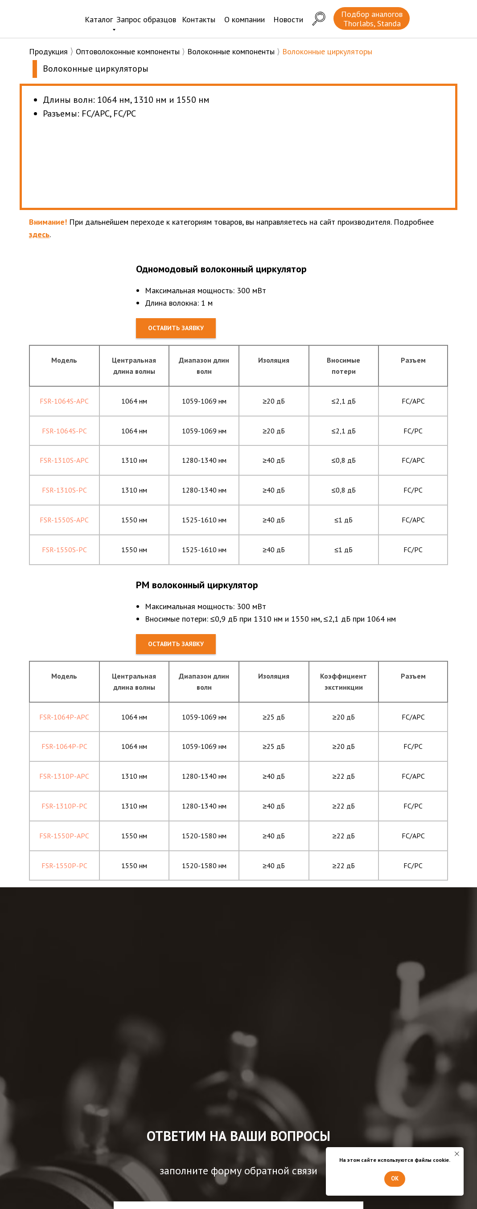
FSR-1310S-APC (64, 460)
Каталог (99, 19)
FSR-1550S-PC (64, 549)
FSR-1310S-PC (64, 489)
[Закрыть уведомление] (456, 1153)
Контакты (198, 19)
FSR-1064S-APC (64, 400)
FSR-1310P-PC (64, 805)
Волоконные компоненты (231, 51)
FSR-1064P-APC (64, 716)
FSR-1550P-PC (64, 865)
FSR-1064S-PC (64, 430)
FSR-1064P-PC (64, 746)
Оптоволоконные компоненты (128, 51)
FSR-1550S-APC (64, 519)
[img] (51, 17)
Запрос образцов (146, 19)
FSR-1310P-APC (64, 776)
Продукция (48, 51)
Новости (288, 19)
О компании (244, 19)
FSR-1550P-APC (64, 835)
